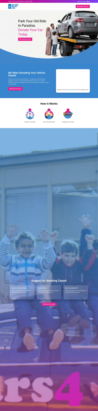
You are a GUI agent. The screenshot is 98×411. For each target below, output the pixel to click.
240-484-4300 (82, 1)
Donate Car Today (49, 304)
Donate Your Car (82, 6)
